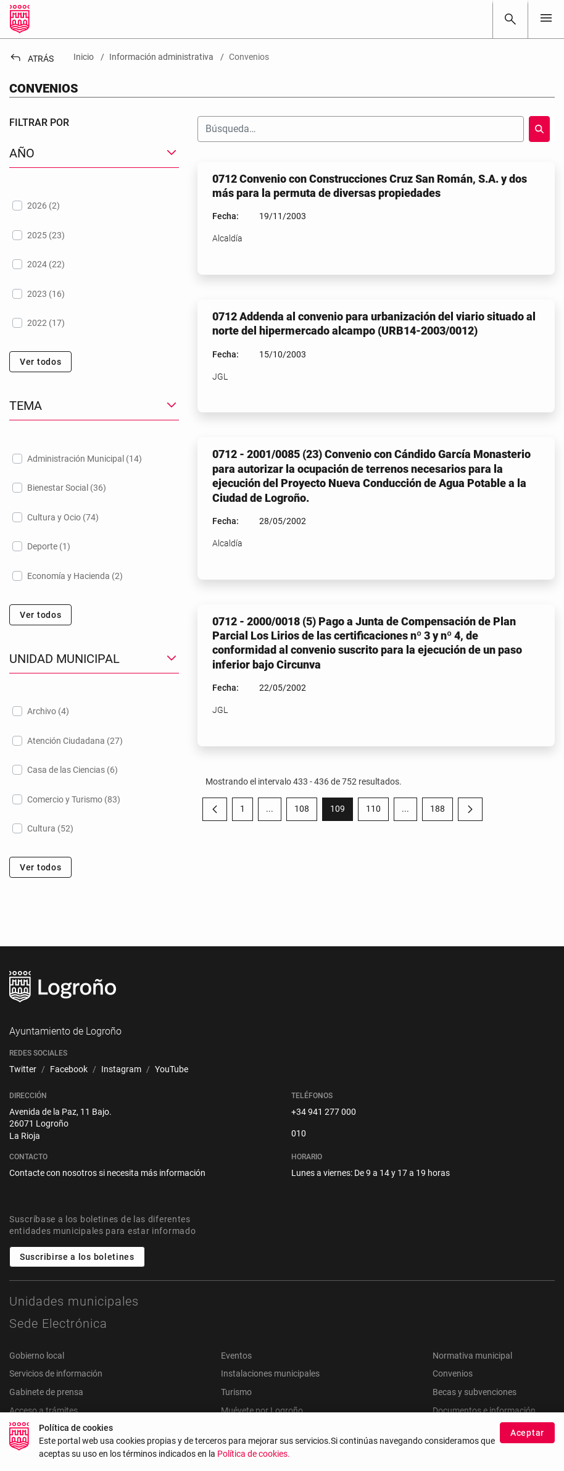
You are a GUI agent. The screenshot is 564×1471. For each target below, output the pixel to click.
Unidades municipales (74, 1301)
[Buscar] (510, 19)
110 (377, 811)
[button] (94, 153)
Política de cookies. (253, 1455)
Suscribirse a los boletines (77, 1257)
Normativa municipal (472, 1356)
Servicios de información (55, 1373)
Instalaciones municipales (270, 1373)
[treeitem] (94, 205)
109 (341, 811)
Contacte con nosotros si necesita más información (107, 1173)
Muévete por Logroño (262, 1410)
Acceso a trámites (43, 1410)
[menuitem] (22, 1070)
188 (441, 811)
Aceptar (527, 1434)
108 (305, 811)
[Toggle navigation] (546, 19)
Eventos (236, 1356)
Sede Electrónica (58, 1323)
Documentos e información (484, 1410)
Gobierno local (36, 1356)
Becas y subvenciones (474, 1392)
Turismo (236, 1392)
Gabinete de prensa (46, 1392)
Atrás (31, 59)
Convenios (453, 1373)
